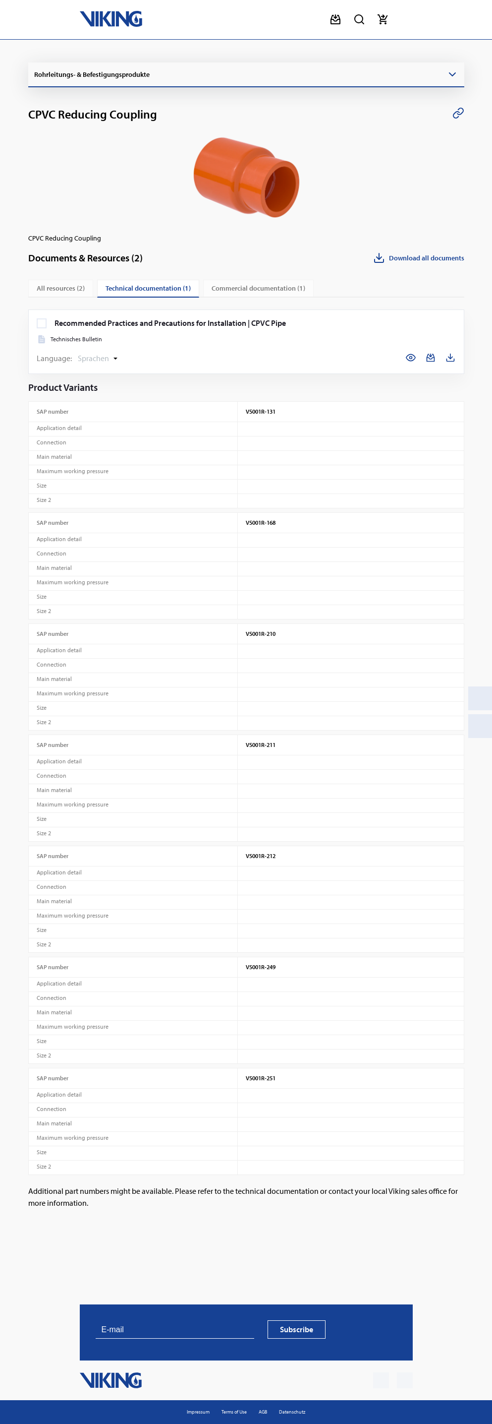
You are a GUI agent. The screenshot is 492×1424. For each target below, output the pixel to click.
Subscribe (296, 1329)
